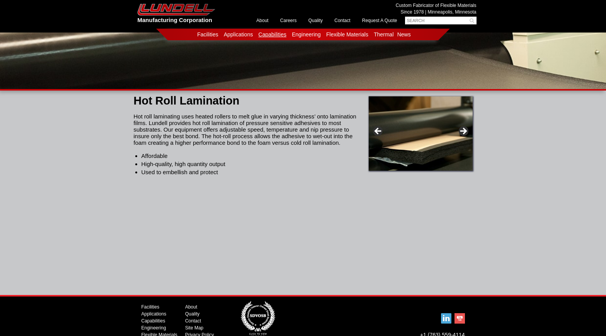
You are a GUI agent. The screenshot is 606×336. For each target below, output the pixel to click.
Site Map (194, 328)
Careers (288, 20)
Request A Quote (379, 20)
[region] (421, 135)
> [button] (463, 131)
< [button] (378, 131)
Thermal (383, 34)
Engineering (306, 34)
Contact (342, 20)
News (404, 34)
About (262, 20)
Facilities (207, 34)
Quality (315, 20)
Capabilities (272, 34)
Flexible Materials (347, 34)
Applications (238, 34)
